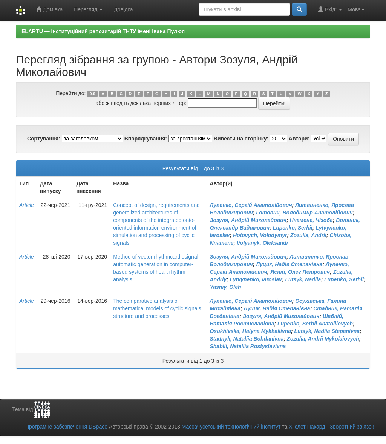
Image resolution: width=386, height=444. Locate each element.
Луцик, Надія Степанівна (289, 264)
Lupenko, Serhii (292, 228)
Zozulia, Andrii (308, 235)
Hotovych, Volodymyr (260, 235)
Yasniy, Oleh (225, 287)
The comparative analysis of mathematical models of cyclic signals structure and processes (157, 308)
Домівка (49, 9)
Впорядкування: (145, 139)
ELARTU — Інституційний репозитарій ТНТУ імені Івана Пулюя (103, 31)
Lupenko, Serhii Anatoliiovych (315, 324)
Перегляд (88, 9)
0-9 (92, 93)
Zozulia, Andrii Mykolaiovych (323, 339)
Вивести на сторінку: (241, 139)
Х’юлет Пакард (307, 427)
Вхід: (330, 9)
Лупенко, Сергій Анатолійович (251, 205)
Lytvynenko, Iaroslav (256, 279)
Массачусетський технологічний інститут (231, 427)
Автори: (299, 139)
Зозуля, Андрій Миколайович (248, 220)
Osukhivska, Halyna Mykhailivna (250, 331)
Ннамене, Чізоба (311, 220)
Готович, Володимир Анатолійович (304, 213)
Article (26, 205)
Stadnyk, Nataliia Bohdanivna (246, 339)
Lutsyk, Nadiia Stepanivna (327, 331)
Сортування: (43, 139)
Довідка (123, 9)
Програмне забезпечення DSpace (66, 427)
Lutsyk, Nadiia (303, 279)
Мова (356, 9)
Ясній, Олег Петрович (300, 272)
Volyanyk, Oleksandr (262, 243)
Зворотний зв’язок (352, 427)
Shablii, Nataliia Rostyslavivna (248, 346)
